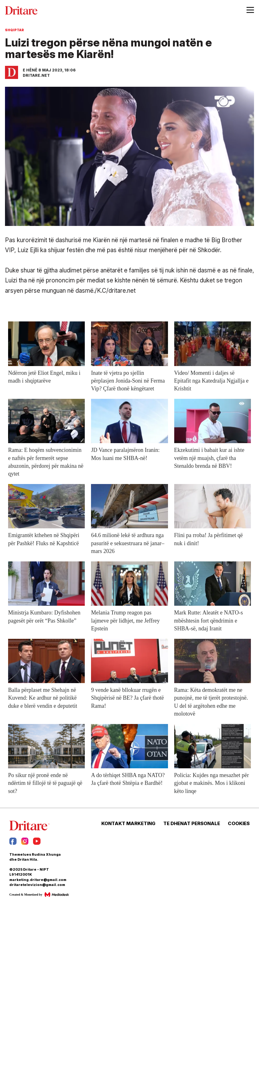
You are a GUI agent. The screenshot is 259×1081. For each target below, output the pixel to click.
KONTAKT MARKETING (128, 823)
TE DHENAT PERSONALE (191, 823)
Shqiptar (14, 30)
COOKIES (239, 823)
